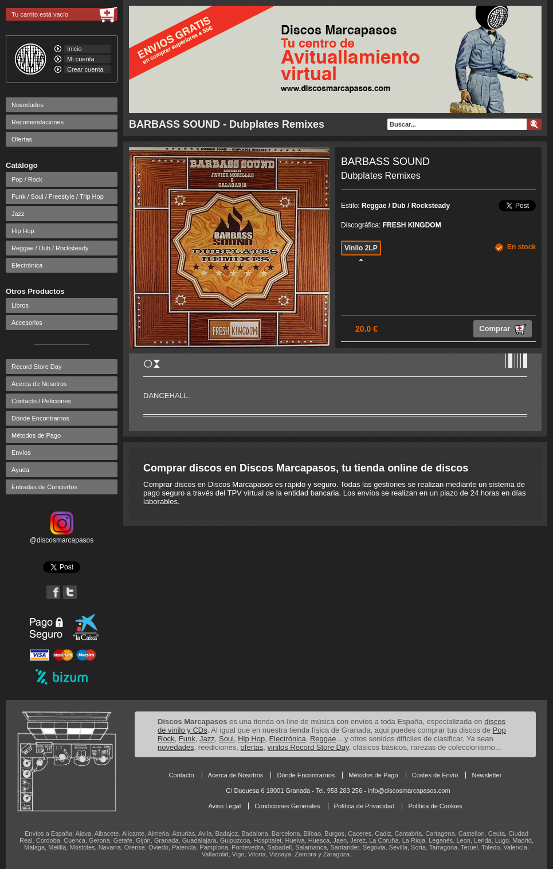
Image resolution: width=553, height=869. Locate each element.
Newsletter (486, 775)
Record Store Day (36, 366)
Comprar (502, 329)
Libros (20, 305)
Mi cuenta (81, 59)
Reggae (323, 738)
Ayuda (20, 469)
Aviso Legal (224, 806)
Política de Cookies (435, 806)
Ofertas (21, 139)
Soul (226, 738)
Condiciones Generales (287, 806)
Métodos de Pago (36, 435)
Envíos (21, 452)
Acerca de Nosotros (39, 383)
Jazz (18, 213)
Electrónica (26, 265)
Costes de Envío (435, 775)
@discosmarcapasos (62, 536)
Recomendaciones (37, 122)
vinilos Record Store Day (308, 747)
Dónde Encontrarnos (40, 418)
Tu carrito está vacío (39, 14)
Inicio (74, 48)
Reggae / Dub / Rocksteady (50, 248)
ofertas (252, 747)
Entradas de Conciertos (44, 486)
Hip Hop (22, 230)
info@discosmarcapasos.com (409, 790)
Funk (187, 738)
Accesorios (26, 322)
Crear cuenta (85, 69)
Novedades (27, 104)
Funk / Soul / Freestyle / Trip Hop (57, 196)
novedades (176, 747)
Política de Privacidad (364, 806)
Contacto (181, 775)
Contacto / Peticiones (41, 401)
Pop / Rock (26, 179)
